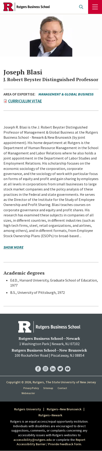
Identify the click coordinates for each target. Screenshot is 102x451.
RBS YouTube (68, 364)
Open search (81, 7)
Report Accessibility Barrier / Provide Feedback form (51, 442)
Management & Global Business (65, 94)
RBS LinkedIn (53, 364)
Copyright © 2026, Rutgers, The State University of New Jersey (51, 382)
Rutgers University (27, 409)
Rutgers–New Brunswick (64, 409)
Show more (13, 247)
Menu (95, 7)
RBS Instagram (45, 364)
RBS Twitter (60, 364)
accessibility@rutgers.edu (32, 440)
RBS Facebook (38, 364)
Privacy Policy (31, 388)
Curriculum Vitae (25, 101)
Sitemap (48, 388)
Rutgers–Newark (50, 415)
